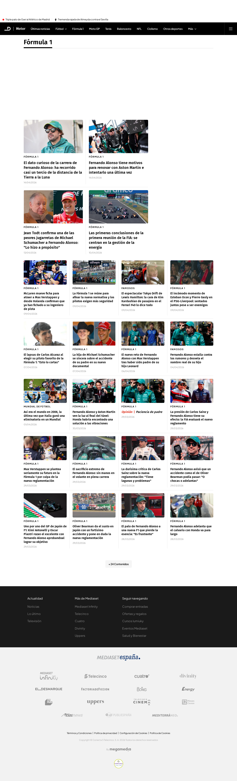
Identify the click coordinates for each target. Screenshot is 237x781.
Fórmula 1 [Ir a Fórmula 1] (38, 42)
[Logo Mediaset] (118, 659)
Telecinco (82, 614)
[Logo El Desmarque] (48, 689)
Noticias (33, 606)
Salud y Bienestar (134, 636)
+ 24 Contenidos (119, 564)
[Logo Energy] (188, 689)
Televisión (34, 621)
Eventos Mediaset (134, 628)
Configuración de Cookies (133, 733)
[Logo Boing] (142, 689)
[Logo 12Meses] (188, 702)
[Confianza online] (118, 767)
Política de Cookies (160, 733)
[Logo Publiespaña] (118, 715)
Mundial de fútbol (37, 406)
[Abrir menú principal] (231, 29)
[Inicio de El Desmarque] (7, 29)
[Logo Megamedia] (120, 749)
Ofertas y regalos (134, 614)
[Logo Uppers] (95, 702)
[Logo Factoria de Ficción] (95, 689)
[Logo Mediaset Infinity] (49, 676)
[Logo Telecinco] (95, 676)
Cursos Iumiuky (133, 621)
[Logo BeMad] (49, 702)
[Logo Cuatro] (141, 676)
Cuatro (80, 621)
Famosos (128, 288)
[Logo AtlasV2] (72, 715)
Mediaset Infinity (86, 606)
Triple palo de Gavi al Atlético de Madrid (28, 19)
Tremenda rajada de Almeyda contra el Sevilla (83, 19)
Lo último (34, 614)
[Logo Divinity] (188, 676)
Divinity (80, 628)
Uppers (80, 636)
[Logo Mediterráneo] (165, 715)
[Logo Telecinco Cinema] (141, 702)
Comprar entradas (135, 606)
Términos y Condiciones (79, 733)
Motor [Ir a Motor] (20, 28)
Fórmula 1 (31, 156)
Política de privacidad (105, 733)
